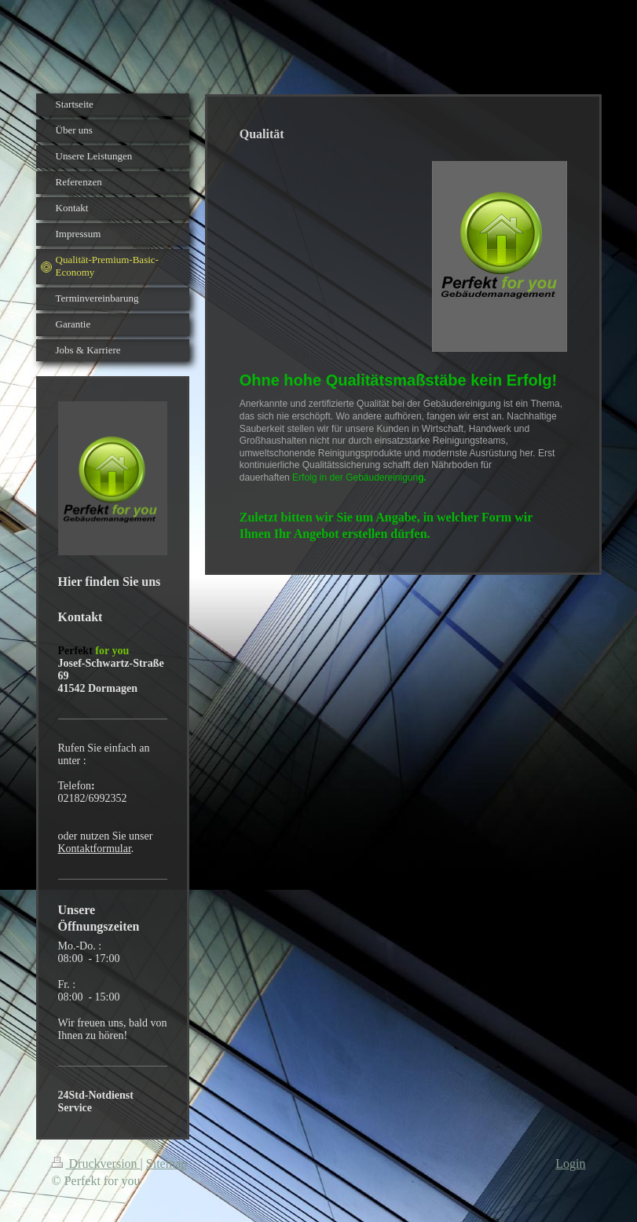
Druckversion (96, 1163)
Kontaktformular (94, 848)
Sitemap (166, 1163)
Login (570, 1163)
